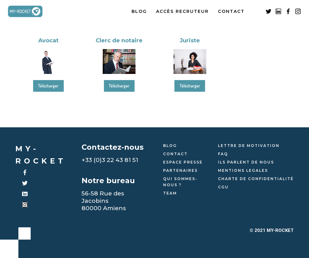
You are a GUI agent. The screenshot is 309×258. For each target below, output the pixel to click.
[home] (30, 11)
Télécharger (48, 85)
